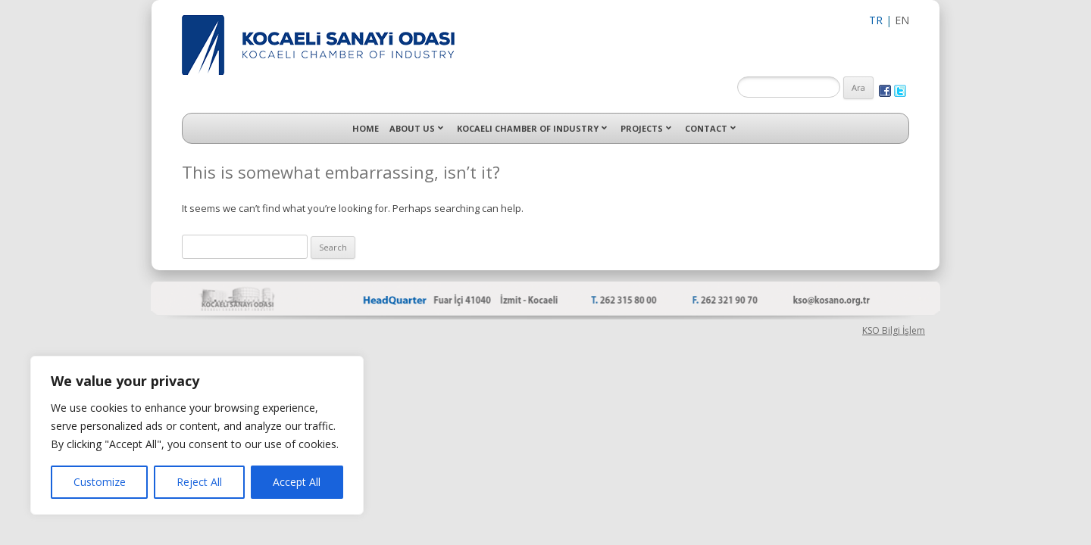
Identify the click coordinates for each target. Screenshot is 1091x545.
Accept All (296, 482)
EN (902, 20)
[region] (197, 435)
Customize (99, 482)
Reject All (199, 482)
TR (876, 20)
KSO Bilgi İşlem (893, 330)
